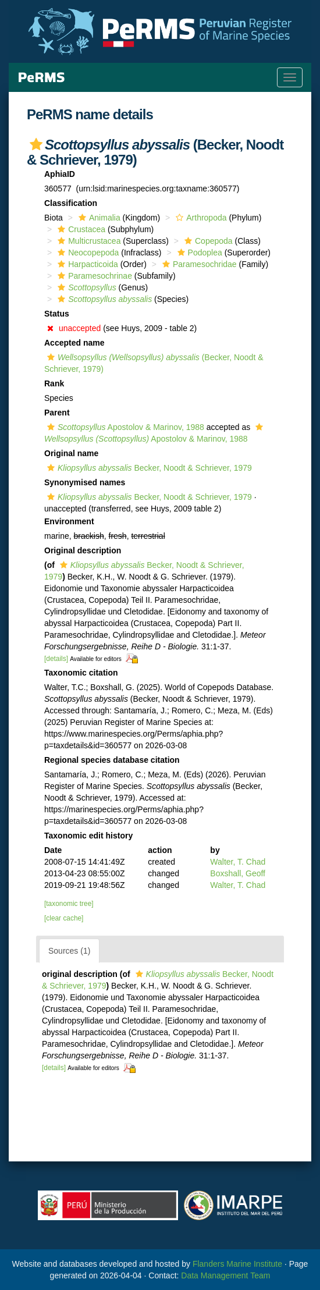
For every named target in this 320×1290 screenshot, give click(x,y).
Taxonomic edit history (88, 835)
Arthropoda (199, 217)
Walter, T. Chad (237, 861)
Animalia (98, 217)
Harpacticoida (86, 264)
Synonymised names (84, 482)
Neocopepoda (87, 252)
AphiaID (59, 174)
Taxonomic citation (81, 672)
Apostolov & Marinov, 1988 (124, 427)
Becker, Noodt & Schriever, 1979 (148, 467)
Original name (71, 453)
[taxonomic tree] (69, 904)
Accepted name (74, 342)
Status (56, 313)
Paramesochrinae (93, 275)
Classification (70, 203)
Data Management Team (225, 1275)
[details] (56, 659)
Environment (69, 521)
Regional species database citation (112, 760)
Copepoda (207, 241)
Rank (54, 383)
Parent (57, 412)
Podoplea (198, 252)
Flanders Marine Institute (237, 1263)
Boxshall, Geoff (237, 873)
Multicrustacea (87, 241)
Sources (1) (69, 950)
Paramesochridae (198, 264)
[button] (36, 144)
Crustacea (80, 229)
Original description (82, 550)
